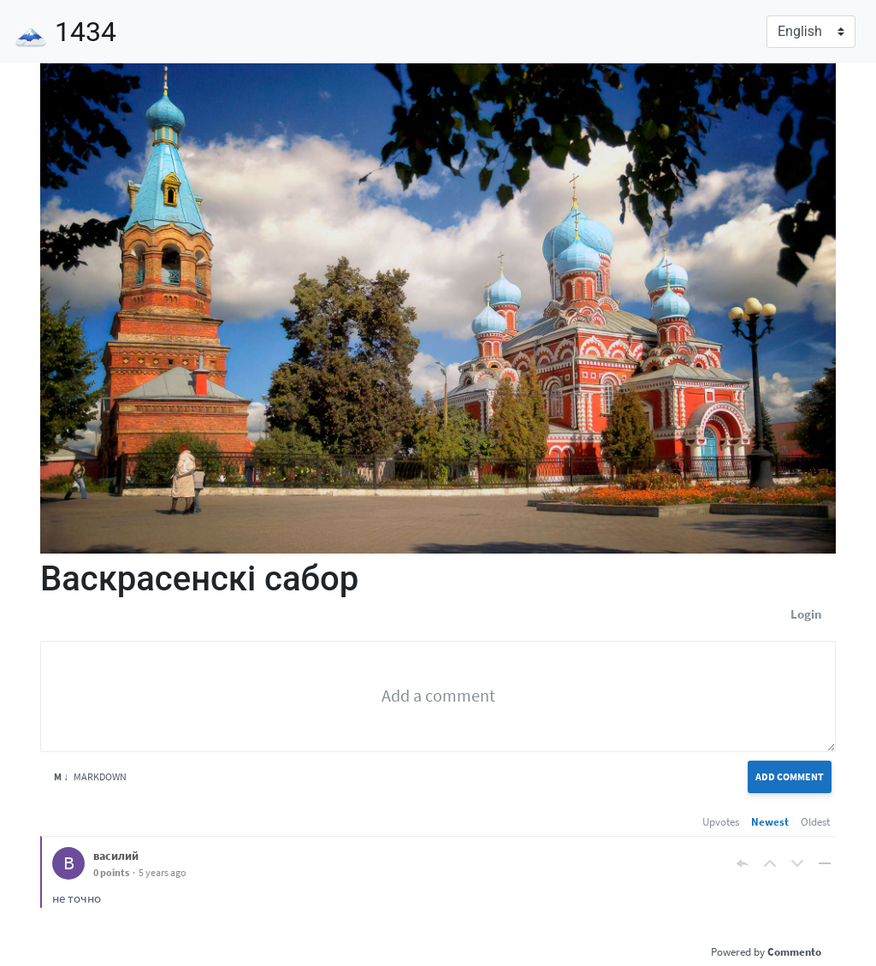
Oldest (815, 822)
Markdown (90, 776)
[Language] (810, 31)
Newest (770, 822)
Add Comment (789, 776)
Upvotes (720, 822)
